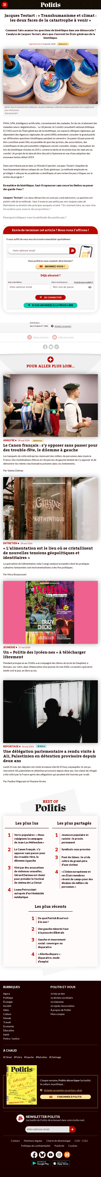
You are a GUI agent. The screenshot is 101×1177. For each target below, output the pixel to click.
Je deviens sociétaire (61, 997)
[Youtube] (50, 1155)
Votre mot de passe (59, 282)
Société (7, 1005)
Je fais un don (57, 993)
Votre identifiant (15, 282)
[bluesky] (42, 1155)
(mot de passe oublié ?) (83, 282)
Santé (6, 1034)
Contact (15, 1140)
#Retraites (41, 1057)
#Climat (7, 1057)
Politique (8, 997)
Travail (7, 1022)
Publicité (59, 1145)
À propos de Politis (60, 1009)
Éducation (8, 1030)
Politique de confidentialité (35, 1145)
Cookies (72, 1145)
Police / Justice (11, 1038)
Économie (8, 1026)
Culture (7, 1013)
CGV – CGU (81, 1140)
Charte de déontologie (58, 1140)
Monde (7, 1018)
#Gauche (29, 1057)
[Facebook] (34, 1155)
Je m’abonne (57, 1001)
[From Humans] (67, 1155)
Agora (6, 993)
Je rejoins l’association (62, 1005)
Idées (6, 1009)
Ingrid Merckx (35, 44)
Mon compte (57, 1013)
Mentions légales (33, 1140)
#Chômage (55, 1057)
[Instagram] (59, 1155)
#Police (18, 1057)
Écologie (8, 1001)
